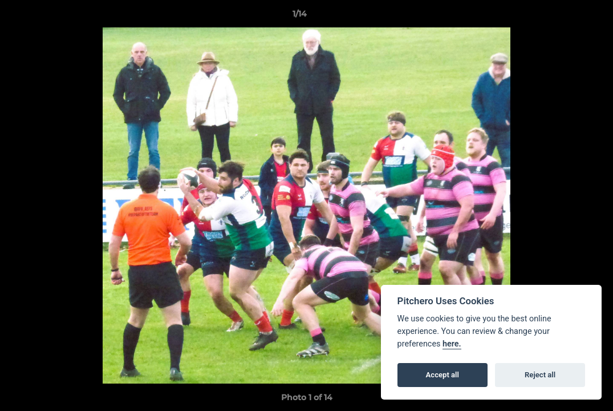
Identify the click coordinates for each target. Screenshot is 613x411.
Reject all (540, 374)
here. (452, 344)
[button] (565, 16)
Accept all (442, 374)
